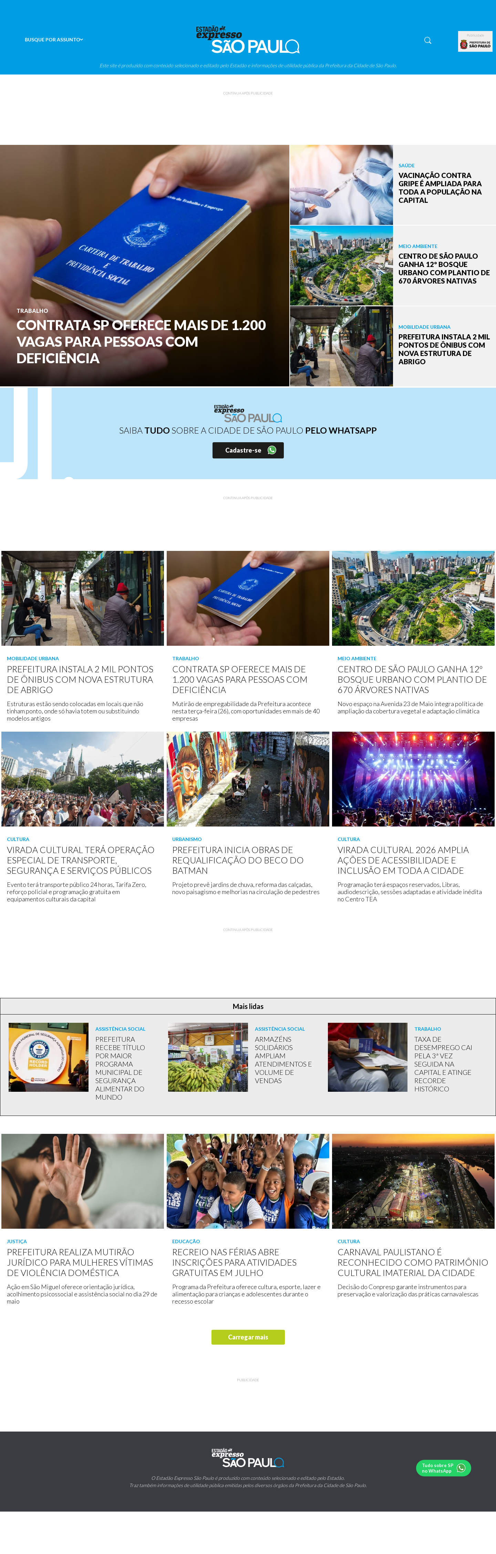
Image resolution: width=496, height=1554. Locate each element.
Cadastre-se (243, 450)
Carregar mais (248, 1337)
